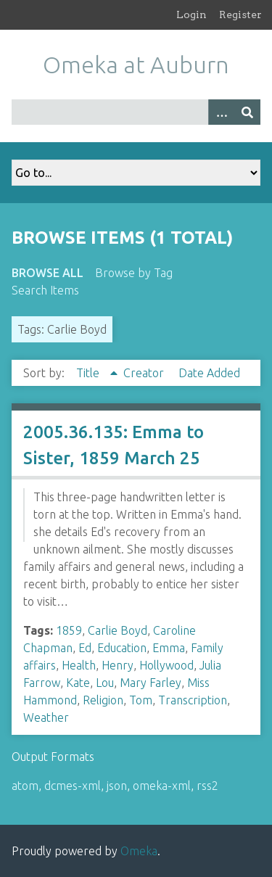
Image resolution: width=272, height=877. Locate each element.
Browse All (47, 272)
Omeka (138, 850)
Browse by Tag (134, 272)
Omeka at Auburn (136, 65)
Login (191, 14)
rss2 (207, 785)
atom (25, 785)
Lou (105, 682)
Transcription (192, 700)
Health (79, 665)
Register (240, 14)
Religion (103, 700)
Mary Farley (150, 682)
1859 (69, 630)
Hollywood (166, 665)
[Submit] (247, 112)
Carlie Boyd (117, 630)
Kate (78, 682)
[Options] (221, 112)
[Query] (136, 112)
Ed (84, 647)
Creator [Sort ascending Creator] (145, 372)
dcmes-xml (72, 785)
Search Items (45, 290)
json (117, 785)
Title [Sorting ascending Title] (89, 372)
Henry (117, 665)
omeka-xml (162, 785)
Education (122, 647)
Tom (140, 700)
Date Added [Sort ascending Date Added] (209, 372)
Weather (46, 717)
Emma (168, 647)
